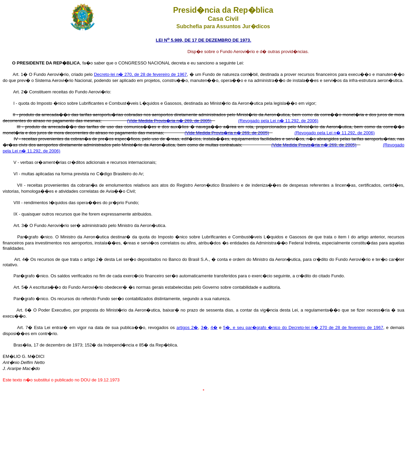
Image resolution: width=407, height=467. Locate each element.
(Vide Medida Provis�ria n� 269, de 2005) (169, 120)
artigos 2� (187, 327)
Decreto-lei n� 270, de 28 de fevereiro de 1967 (140, 74)
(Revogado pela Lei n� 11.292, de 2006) (278, 120)
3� (204, 327)
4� (214, 327)
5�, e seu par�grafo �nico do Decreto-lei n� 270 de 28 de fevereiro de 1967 (303, 327)
